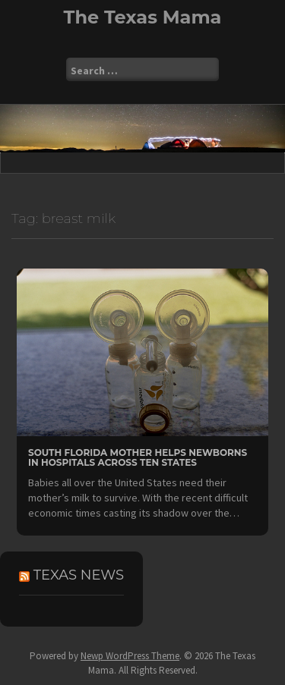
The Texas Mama (143, 17)
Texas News (78, 575)
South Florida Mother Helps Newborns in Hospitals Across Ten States (137, 457)
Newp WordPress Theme (130, 655)
